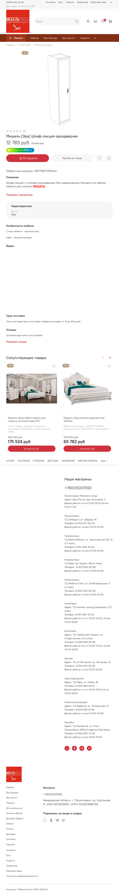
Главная (34, 37)
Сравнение (82, 2)
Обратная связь (98, 2)
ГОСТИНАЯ (23, 460)
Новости (70, 2)
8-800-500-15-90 (15, 2)
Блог (60, 2)
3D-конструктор (14, 808)
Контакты (50, 2)
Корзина (10, 844)
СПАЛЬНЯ (24, 44)
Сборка (9, 823)
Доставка (10, 834)
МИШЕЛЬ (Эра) (43, 44)
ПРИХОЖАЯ (68, 460)
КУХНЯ (10, 460)
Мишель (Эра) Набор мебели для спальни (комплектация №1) (27, 419)
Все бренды (50, 37)
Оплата (9, 828)
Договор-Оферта (14, 818)
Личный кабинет (14, 813)
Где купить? (68, 37)
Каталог (16, 37)
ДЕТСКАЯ (52, 460)
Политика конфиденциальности (22, 876)
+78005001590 (78, 487)
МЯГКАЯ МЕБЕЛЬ (87, 460)
